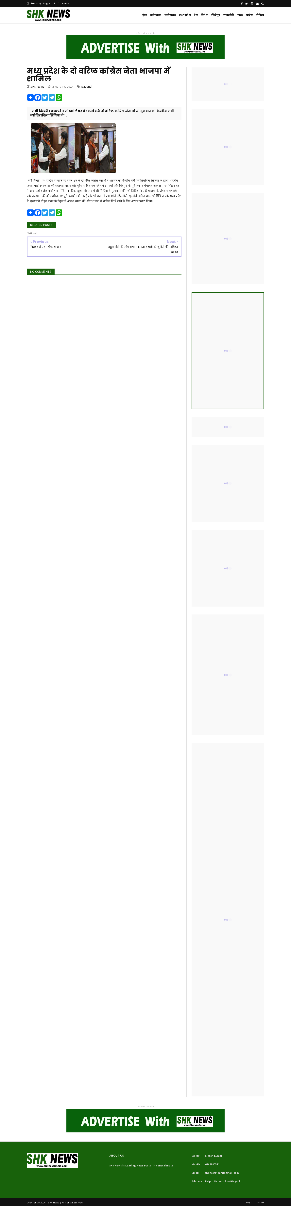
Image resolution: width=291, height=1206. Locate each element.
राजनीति (228, 15)
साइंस (249, 15)
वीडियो (260, 15)
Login (249, 1202)
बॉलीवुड (215, 15)
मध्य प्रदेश (185, 15)
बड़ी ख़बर (155, 15)
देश (196, 15)
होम (144, 15)
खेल (239, 15)
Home (65, 3)
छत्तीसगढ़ (170, 15)
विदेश (204, 15)
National (86, 86)
